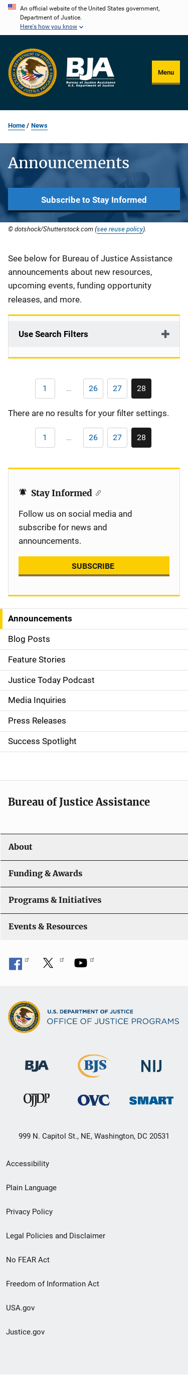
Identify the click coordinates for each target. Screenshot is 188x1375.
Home (16, 125)
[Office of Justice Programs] (32, 72)
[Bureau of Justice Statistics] (94, 1073)
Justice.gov (25, 1331)
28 (144, 391)
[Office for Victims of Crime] (94, 1100)
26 (96, 390)
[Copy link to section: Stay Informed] (96, 492)
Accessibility (27, 1163)
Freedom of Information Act (52, 1283)
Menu (166, 72)
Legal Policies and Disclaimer (55, 1235)
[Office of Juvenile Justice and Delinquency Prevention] (37, 1102)
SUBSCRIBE (94, 566)
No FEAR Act (28, 1259)
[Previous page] (45, 389)
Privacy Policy (29, 1211)
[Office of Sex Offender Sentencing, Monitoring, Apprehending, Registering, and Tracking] (151, 1098)
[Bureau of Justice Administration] (37, 1061)
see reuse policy (120, 228)
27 (120, 390)
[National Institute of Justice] (151, 1062)
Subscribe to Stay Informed (94, 200)
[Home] (90, 72)
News (39, 125)
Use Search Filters (53, 334)
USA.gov (20, 1307)
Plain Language (31, 1187)
